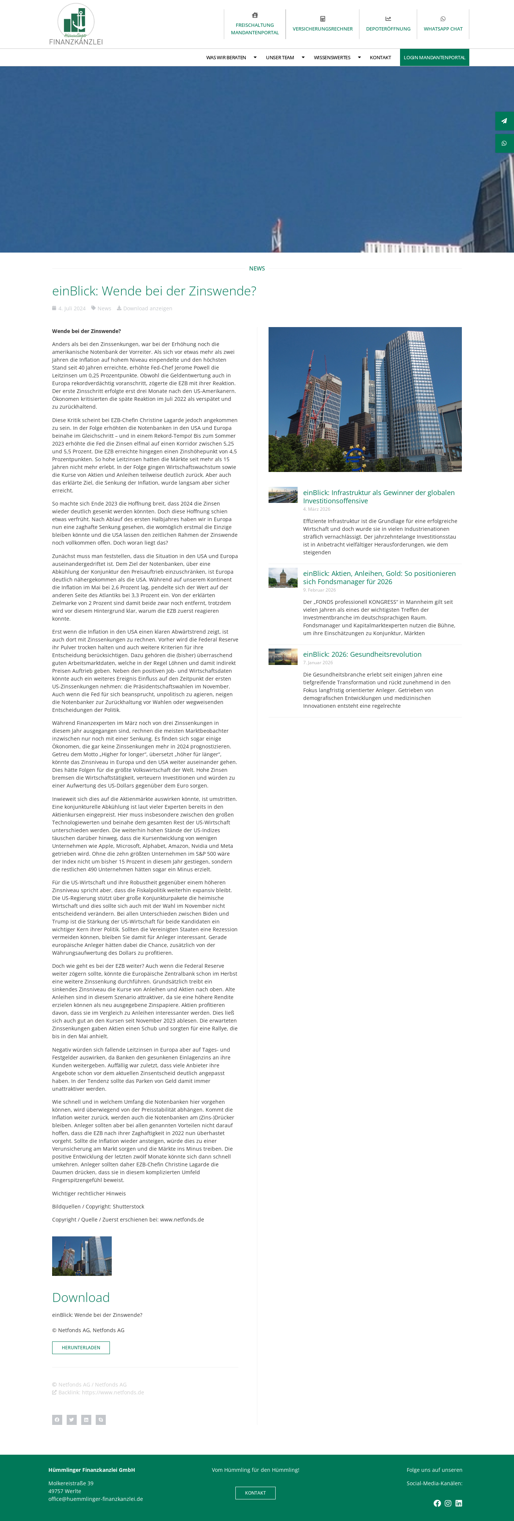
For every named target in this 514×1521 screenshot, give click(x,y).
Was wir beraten (231, 57)
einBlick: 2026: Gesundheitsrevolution (362, 654)
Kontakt (380, 57)
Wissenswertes (337, 57)
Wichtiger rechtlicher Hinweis (89, 1193)
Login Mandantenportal (435, 57)
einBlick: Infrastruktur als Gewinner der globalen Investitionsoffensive (379, 496)
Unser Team (285, 57)
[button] (57, 1420)
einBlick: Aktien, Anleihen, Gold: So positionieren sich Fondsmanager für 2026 (379, 577)
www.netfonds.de (182, 1219)
